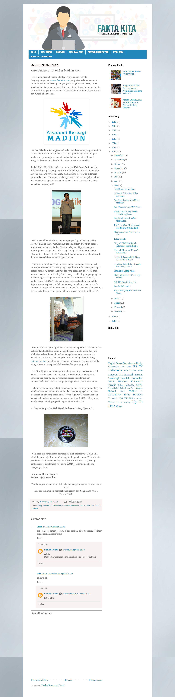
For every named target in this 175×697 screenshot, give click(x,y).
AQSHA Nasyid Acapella (125, 282)
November (119, 159)
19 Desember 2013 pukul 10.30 (59, 574)
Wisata (119, 406)
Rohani (112, 391)
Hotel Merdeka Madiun (124, 189)
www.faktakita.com (60, 80)
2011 (114, 316)
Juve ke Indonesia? (122, 286)
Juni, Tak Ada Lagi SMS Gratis (127, 207)
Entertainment (129, 363)
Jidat (39, 527)
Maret (117, 303)
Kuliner (120, 385)
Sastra (127, 394)
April (116, 298)
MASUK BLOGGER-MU (41, 57)
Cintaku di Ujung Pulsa (124, 271)
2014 (114, 143)
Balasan (43, 544)
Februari (118, 307)
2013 (114, 147)
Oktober (118, 164)
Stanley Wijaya (51, 550)
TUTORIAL (118, 52)
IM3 (129, 366)
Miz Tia (40, 574)
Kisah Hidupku (117, 381)
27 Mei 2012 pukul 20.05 (54, 527)
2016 (114, 134)
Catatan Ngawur (38, 361)
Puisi (122, 388)
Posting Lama (95, 680)
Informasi (66, 505)
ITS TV (138, 366)
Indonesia (46, 505)
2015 (114, 139)
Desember (119, 155)
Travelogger (138, 398)
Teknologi (112, 398)
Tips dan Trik (92, 505)
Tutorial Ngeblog (123, 402)
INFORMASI (46, 52)
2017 (114, 130)
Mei (116, 185)
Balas (39, 538)
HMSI (123, 367)
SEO (122, 391)
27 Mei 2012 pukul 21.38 (73, 550)
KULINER (60, 52)
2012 (114, 151)
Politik (116, 388)
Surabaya (137, 394)
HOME (33, 52)
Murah (111, 388)
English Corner (115, 363)
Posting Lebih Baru (39, 680)
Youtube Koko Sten (98, 52)
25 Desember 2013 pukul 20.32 (76, 594)
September (119, 168)
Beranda (68, 680)
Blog (40, 505)
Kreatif (83, 505)
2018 (114, 126)
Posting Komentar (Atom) (52, 685)
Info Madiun (56, 505)
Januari (117, 311)
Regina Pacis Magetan (134, 388)
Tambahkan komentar (42, 613)
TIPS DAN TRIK (76, 52)
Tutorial (111, 402)
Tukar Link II (120, 239)
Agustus (118, 172)
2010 (114, 321)
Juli (116, 177)
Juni (116, 181)
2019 (114, 122)
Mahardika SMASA (134, 385)
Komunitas (75, 505)
